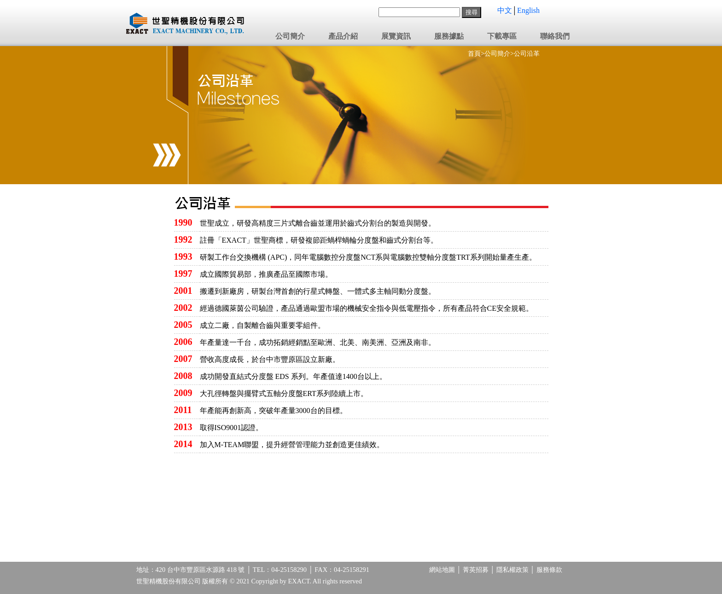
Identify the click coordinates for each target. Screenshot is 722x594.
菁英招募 (476, 569)
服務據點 (449, 36)
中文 (504, 10)
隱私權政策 (512, 569)
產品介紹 (343, 36)
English (528, 10)
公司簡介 (290, 36)
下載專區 (502, 36)
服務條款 (549, 569)
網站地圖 (442, 569)
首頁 (474, 53)
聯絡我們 (555, 36)
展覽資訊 (396, 36)
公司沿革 (527, 53)
